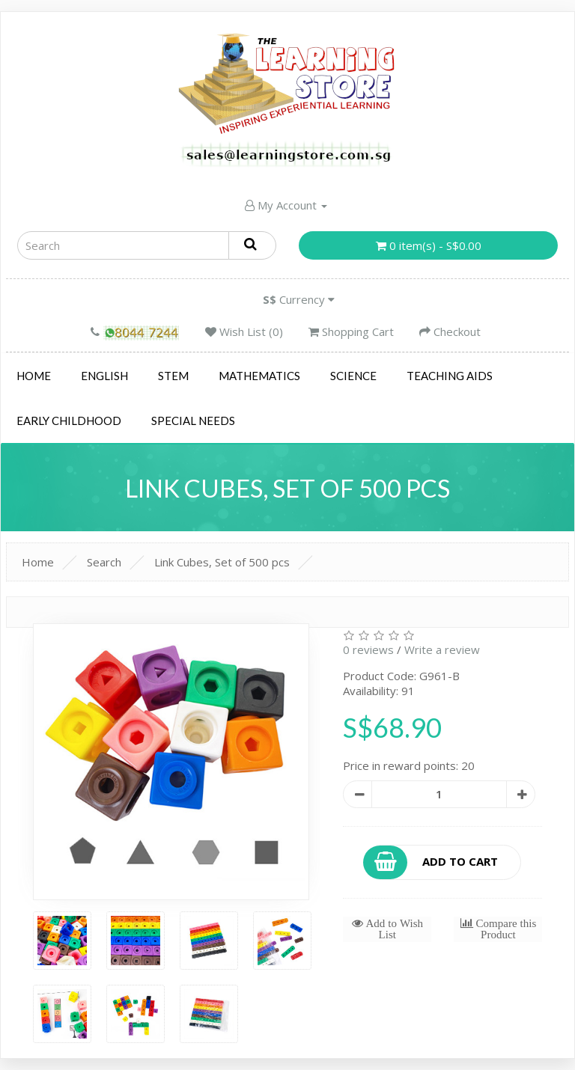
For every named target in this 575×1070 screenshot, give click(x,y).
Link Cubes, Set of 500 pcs (222, 561)
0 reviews (368, 649)
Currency (299, 299)
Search (104, 561)
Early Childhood (68, 420)
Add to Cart (431, 862)
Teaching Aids (450, 375)
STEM (173, 375)
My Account (286, 205)
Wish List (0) (244, 331)
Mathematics (259, 375)
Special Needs (193, 420)
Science (353, 375)
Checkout (450, 331)
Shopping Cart (351, 331)
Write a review (442, 649)
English (104, 375)
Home (33, 375)
